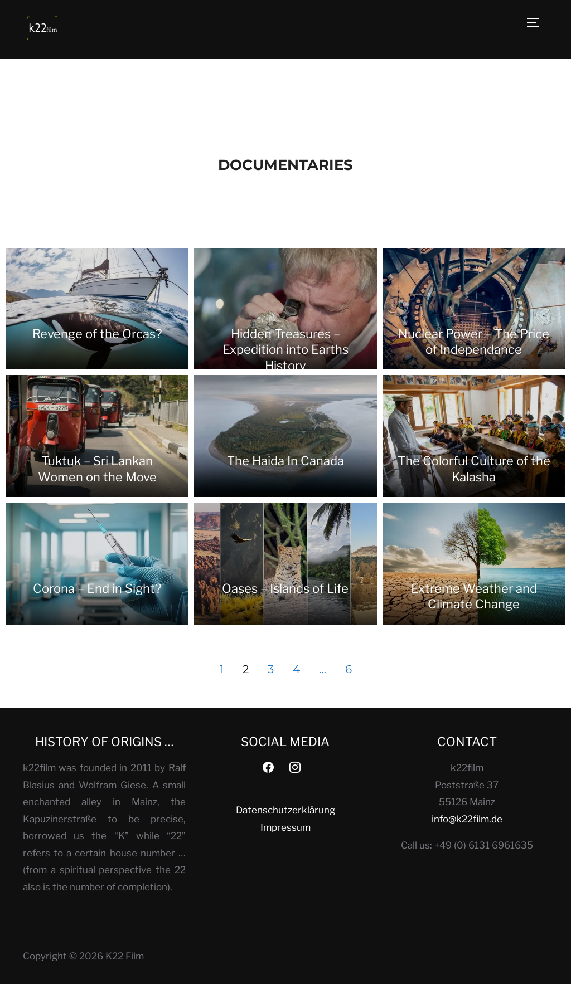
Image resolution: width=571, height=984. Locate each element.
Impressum (285, 827)
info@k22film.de (467, 819)
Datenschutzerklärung (285, 810)
